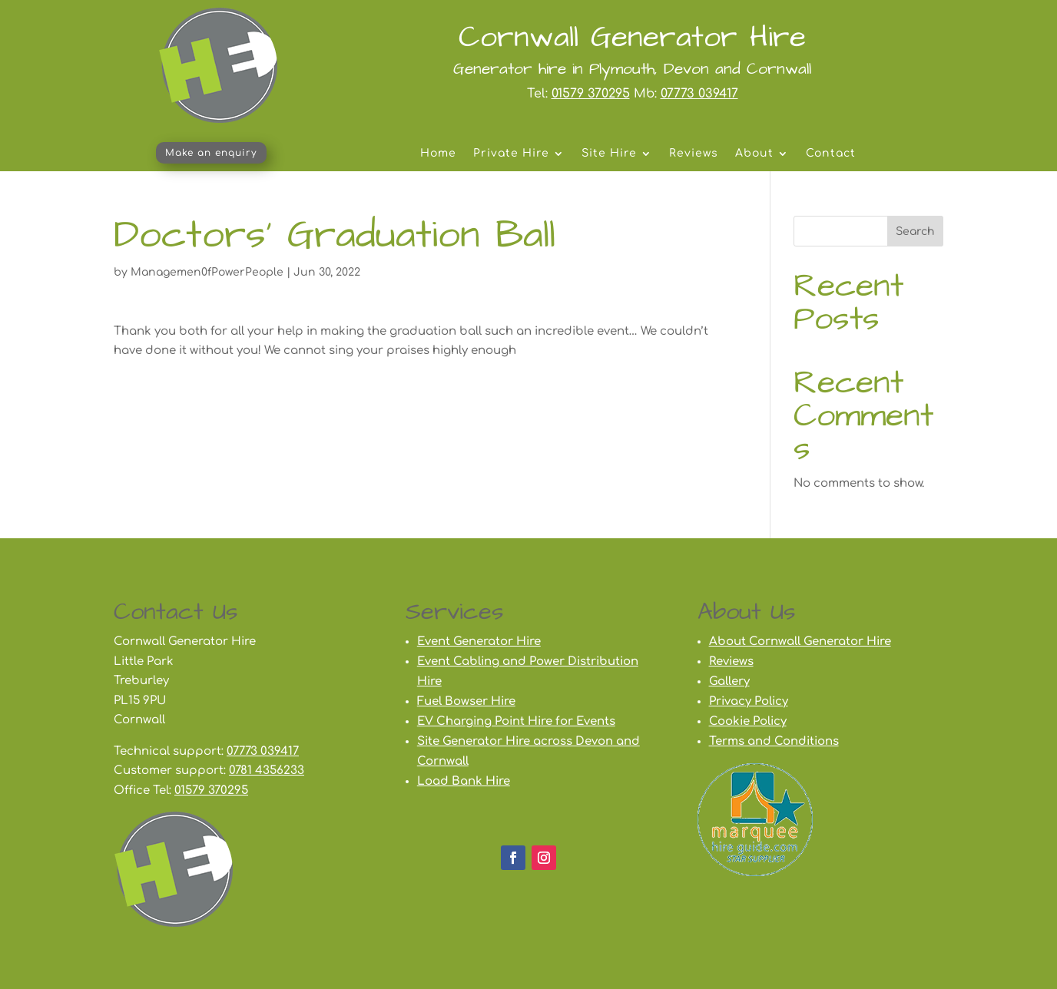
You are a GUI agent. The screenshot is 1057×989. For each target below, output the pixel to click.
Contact (831, 153)
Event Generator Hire (479, 641)
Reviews (693, 153)
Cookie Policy (748, 721)
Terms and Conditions (774, 741)
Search (915, 231)
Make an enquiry (211, 152)
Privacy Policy (748, 701)
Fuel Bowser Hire (466, 701)
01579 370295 (591, 94)
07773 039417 (699, 94)
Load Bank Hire (463, 781)
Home (438, 153)
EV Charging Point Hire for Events (516, 721)
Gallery (729, 681)
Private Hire (511, 153)
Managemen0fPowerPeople (207, 272)
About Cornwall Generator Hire (800, 641)
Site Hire (609, 153)
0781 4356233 (266, 770)
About (754, 153)
